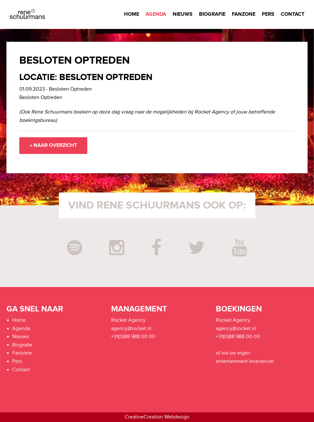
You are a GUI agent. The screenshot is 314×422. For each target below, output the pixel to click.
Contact (292, 14)
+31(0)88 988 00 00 (133, 337)
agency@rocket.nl (131, 329)
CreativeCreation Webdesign (157, 417)
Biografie (212, 14)
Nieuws (183, 14)
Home (131, 14)
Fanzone (243, 14)
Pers (268, 14)
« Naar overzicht (53, 145)
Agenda (156, 14)
